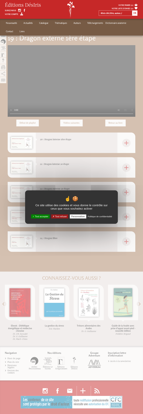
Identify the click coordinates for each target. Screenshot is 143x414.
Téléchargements (75, 23)
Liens (121, 23)
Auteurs (61, 23)
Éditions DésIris (23, 5)
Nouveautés (11, 23)
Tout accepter (40, 216)
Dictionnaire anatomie (96, 23)
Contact (112, 23)
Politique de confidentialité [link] (100, 216)
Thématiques (49, 23)
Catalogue (35, 23)
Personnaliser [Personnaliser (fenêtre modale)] (78, 216)
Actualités (24, 23)
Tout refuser (60, 216)
